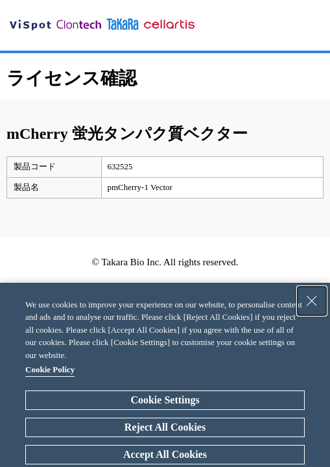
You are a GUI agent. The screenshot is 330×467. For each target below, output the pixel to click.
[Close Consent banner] (312, 301)
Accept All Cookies (165, 454)
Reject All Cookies (165, 427)
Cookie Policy (50, 369)
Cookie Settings (164, 399)
